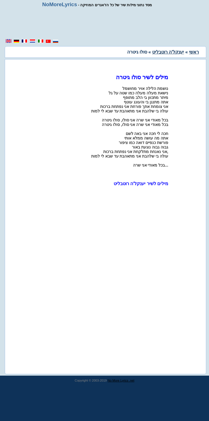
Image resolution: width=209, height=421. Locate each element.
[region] (106, 23)
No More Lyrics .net (121, 380)
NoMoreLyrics (59, 4)
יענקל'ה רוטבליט (168, 52)
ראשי (194, 52)
